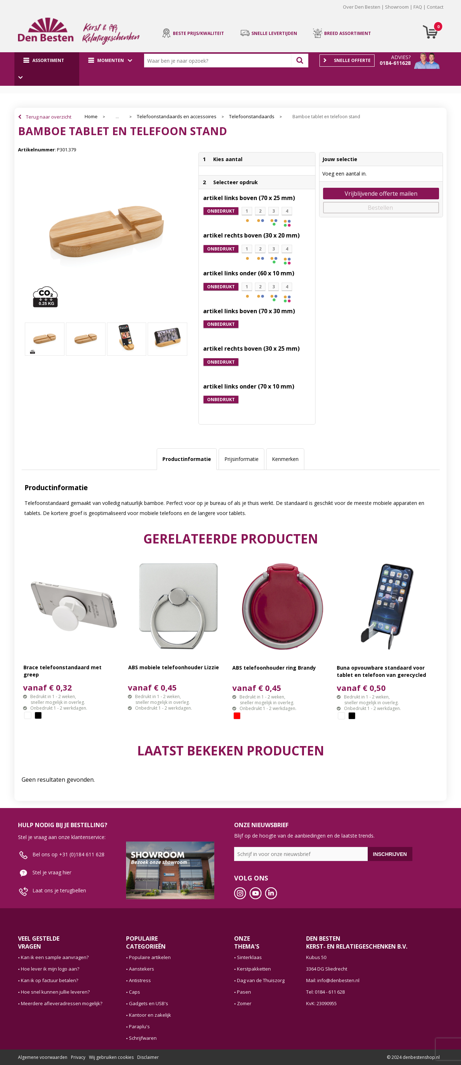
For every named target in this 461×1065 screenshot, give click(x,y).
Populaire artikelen (150, 957)
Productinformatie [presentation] (186, 459)
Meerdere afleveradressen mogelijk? (61, 1003)
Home (91, 116)
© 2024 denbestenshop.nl (413, 1057)
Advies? (401, 57)
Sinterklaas (249, 957)
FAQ (417, 7)
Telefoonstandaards (251, 116)
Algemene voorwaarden (42, 1057)
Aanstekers (141, 969)
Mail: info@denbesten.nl (332, 980)
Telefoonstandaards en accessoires (176, 116)
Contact (435, 7)
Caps (134, 992)
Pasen (244, 992)
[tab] (187, 459)
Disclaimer (148, 1057)
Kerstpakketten (254, 969)
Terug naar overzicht (48, 117)
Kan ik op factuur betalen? (49, 980)
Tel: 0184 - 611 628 (325, 992)
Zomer (244, 1003)
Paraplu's (139, 1026)
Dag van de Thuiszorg (261, 980)
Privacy (78, 1057)
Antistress (140, 980)
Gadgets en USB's (148, 1003)
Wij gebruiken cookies (111, 1057)
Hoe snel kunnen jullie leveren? (55, 992)
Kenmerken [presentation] (285, 459)
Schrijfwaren (143, 1038)
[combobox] (219, 60)
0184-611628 (395, 62)
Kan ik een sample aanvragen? (55, 957)
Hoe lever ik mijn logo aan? (50, 969)
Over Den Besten (361, 7)
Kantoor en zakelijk (150, 1015)
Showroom (397, 7)
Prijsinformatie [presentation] (241, 459)
